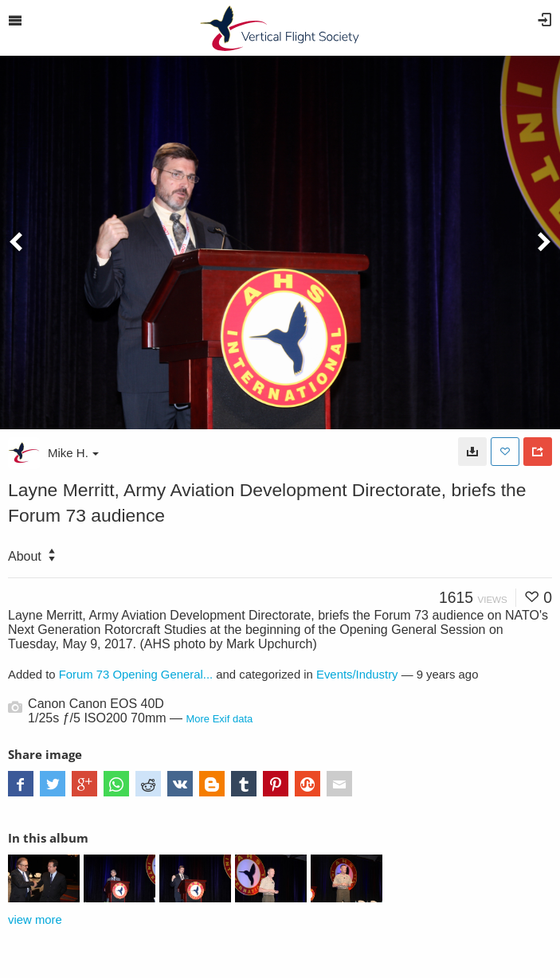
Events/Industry (357, 674)
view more (35, 919)
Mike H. (73, 453)
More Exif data (219, 719)
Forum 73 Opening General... (136, 674)
